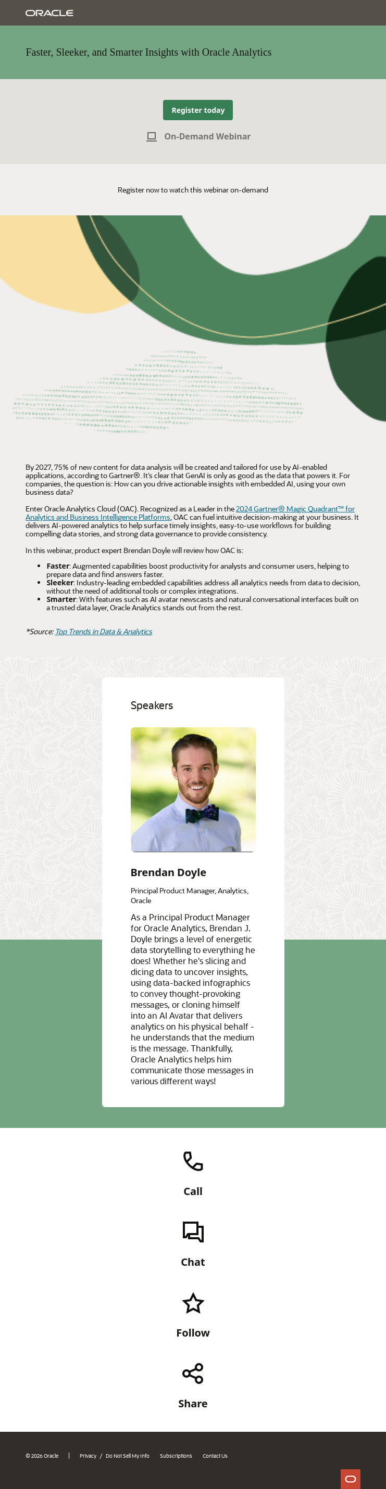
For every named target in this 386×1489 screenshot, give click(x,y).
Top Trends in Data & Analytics (103, 631)
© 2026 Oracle (42, 1455)
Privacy (88, 1455)
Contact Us (215, 1455)
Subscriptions (176, 1455)
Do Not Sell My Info (128, 1455)
